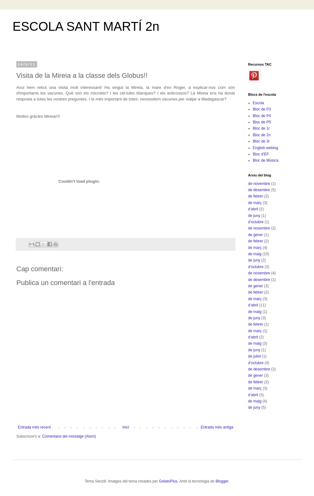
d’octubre (255, 222)
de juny (254, 215)
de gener (255, 235)
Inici (125, 427)
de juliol (254, 356)
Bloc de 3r (261, 141)
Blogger (221, 481)
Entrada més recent (34, 427)
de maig (255, 254)
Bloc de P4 (262, 116)
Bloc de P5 (262, 122)
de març (255, 203)
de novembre (259, 183)
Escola (258, 103)
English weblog (265, 148)
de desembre (259, 190)
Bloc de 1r (261, 128)
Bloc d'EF (261, 154)
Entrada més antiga (217, 427)
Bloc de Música (265, 160)
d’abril (253, 209)
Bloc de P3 (262, 109)
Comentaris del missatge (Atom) (69, 436)
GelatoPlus (168, 481)
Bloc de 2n (262, 135)
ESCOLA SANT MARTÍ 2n (86, 26)
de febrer (255, 196)
